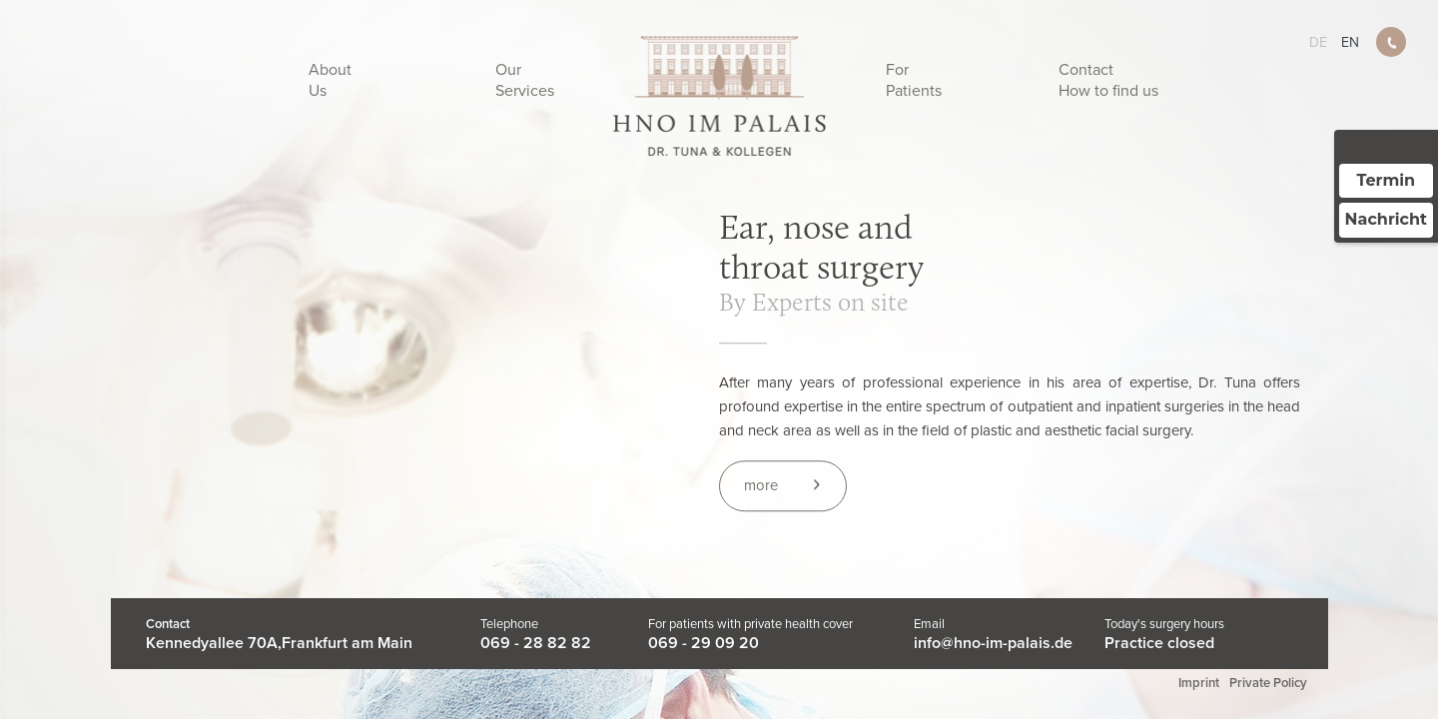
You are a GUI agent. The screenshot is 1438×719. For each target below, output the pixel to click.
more (761, 486)
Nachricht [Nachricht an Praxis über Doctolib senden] (1386, 219)
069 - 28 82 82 (535, 643)
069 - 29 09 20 (703, 643)
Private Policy (1268, 683)
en (1350, 42)
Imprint (1198, 683)
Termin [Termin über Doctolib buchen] (1386, 180)
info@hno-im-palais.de (993, 643)
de (1318, 42)
